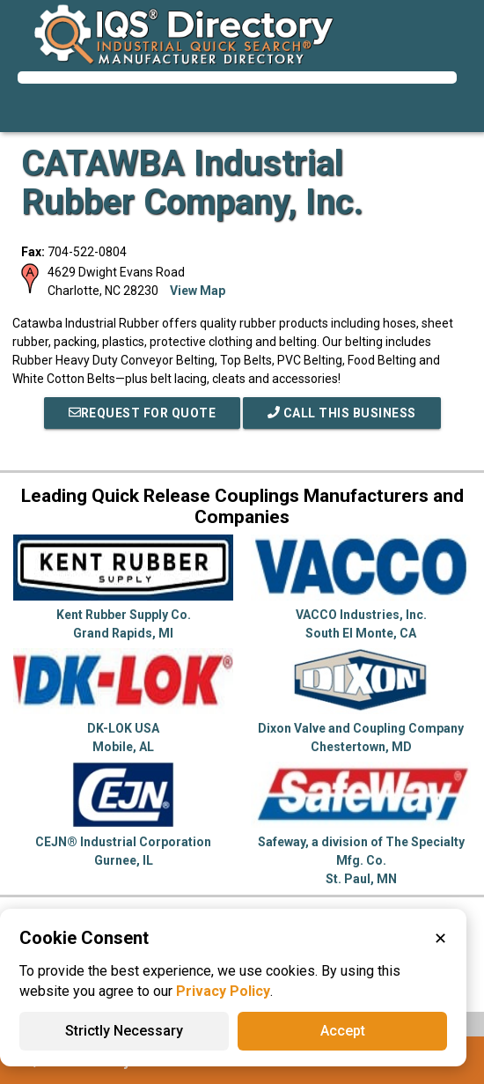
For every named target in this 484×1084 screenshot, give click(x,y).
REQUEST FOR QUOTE (142, 413)
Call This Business (342, 413)
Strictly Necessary (124, 1030)
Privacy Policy (223, 991)
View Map (197, 291)
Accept (342, 1030)
